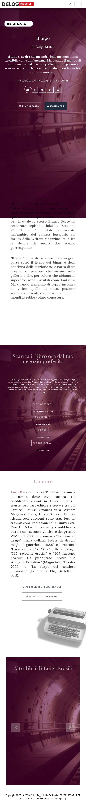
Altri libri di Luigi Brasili (41, 582)
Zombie (64, 80)
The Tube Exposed (16, 23)
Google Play (42, 439)
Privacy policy (59, 798)
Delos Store (42, 400)
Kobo (42, 426)
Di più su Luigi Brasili (42, 592)
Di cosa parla (29, 105)
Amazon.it (42, 414)
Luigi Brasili (45, 47)
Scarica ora (55, 105)
